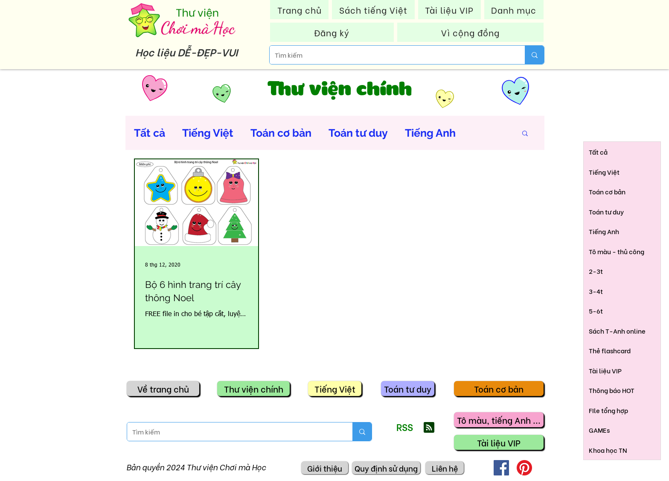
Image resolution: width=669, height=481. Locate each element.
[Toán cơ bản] (499, 388)
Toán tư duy (358, 132)
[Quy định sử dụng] (386, 467)
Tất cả (149, 132)
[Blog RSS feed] (429, 428)
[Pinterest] (524, 467)
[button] (525, 133)
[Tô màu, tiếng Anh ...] (499, 419)
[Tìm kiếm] (391, 55)
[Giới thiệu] (324, 467)
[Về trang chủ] (163, 388)
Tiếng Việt (207, 132)
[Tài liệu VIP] (499, 442)
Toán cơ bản (280, 132)
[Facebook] (501, 467)
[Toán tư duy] (407, 388)
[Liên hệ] (444, 467)
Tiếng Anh (430, 132)
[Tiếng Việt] (334, 388)
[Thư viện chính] (253, 388)
